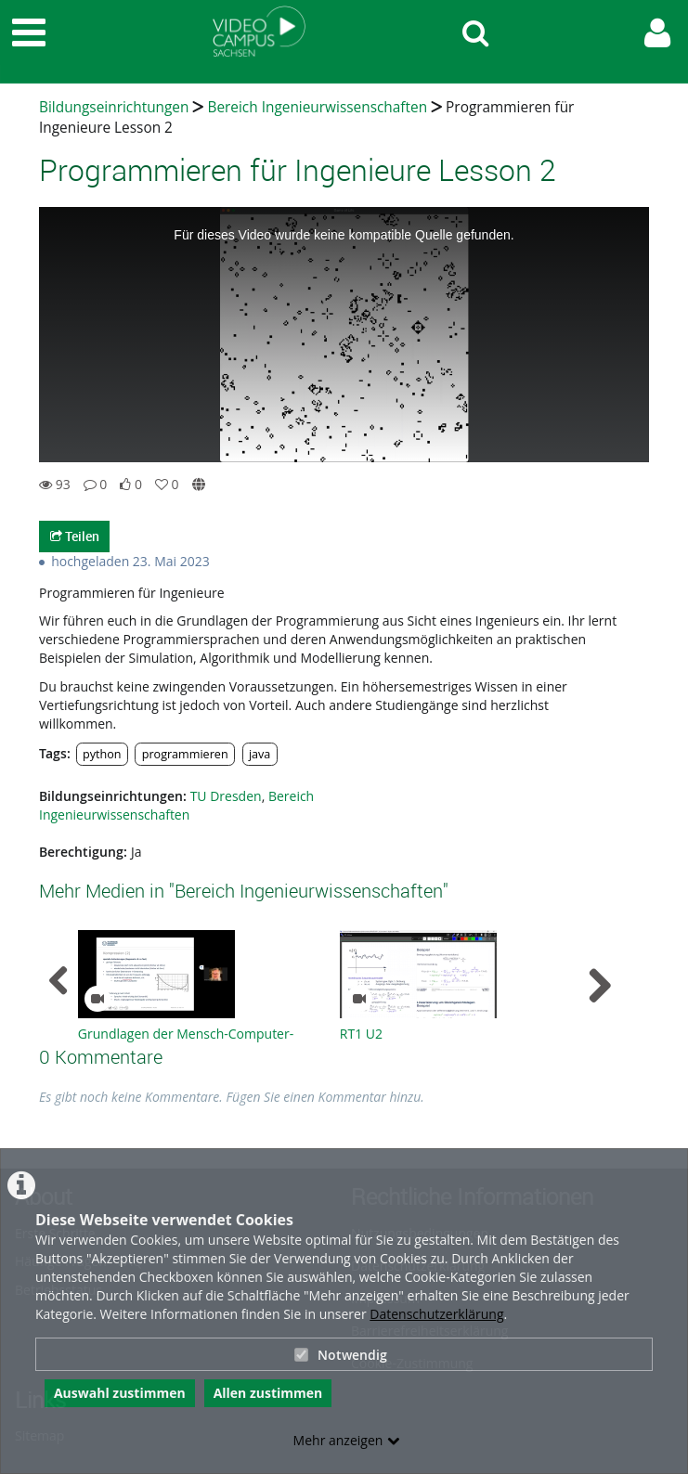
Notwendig (340, 1355)
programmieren (185, 754)
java (259, 754)
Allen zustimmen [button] (268, 1393)
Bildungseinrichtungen (113, 107)
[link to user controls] (657, 33)
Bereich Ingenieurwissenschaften (317, 107)
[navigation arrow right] (599, 986)
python (102, 754)
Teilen (74, 536)
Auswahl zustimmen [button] (120, 1393)
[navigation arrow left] (59, 981)
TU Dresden (226, 796)
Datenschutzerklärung (436, 1314)
